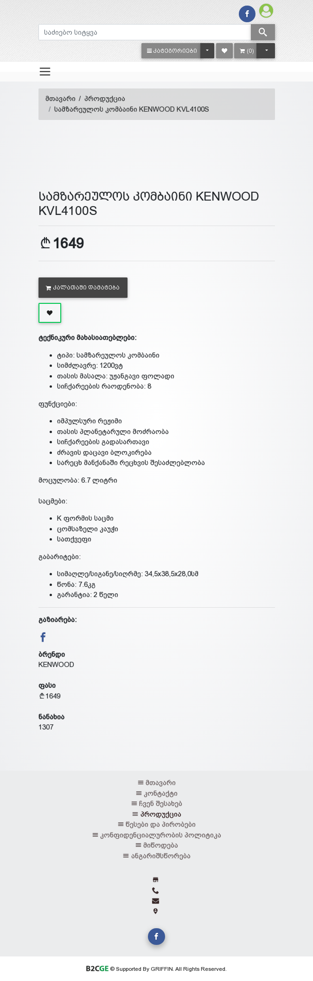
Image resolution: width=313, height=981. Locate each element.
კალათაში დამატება (83, 287)
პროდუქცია (104, 98)
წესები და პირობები (161, 824)
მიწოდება (160, 845)
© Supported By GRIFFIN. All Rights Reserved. (156, 969)
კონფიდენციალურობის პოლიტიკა (160, 835)
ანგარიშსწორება (161, 856)
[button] (172, 50)
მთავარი (60, 98)
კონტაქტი (161, 793)
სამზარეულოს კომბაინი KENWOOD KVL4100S (131, 109)
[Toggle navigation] (44, 71)
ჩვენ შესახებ (160, 803)
